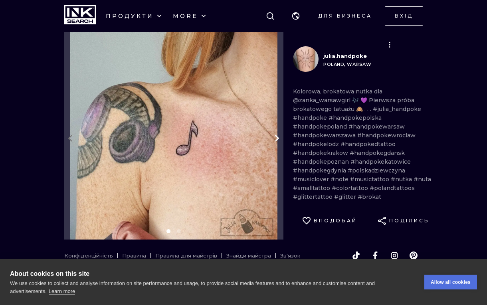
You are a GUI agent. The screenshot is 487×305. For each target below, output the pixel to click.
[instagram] (394, 255)
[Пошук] (270, 16)
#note (340, 179)
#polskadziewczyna (376, 170)
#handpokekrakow (321, 152)
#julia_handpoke (397, 109)
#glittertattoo (313, 196)
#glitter (346, 196)
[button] (295, 16)
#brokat (369, 196)
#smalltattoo (312, 188)
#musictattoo (370, 179)
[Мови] (295, 16)
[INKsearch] (80, 16)
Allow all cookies (451, 282)
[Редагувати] (389, 44)
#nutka (402, 179)
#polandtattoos (392, 188)
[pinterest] (413, 255)
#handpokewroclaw (386, 135)
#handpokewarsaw (376, 126)
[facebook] (375, 255)
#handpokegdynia (320, 170)
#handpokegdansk (377, 152)
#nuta (422, 179)
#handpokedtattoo (368, 144)
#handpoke (311, 117)
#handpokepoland (320, 126)
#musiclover (312, 179)
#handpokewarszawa (325, 135)
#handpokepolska (355, 117)
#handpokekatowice (380, 161)
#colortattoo (351, 188)
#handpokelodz (317, 144)
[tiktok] (356, 255)
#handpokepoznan (321, 161)
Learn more (62, 291)
